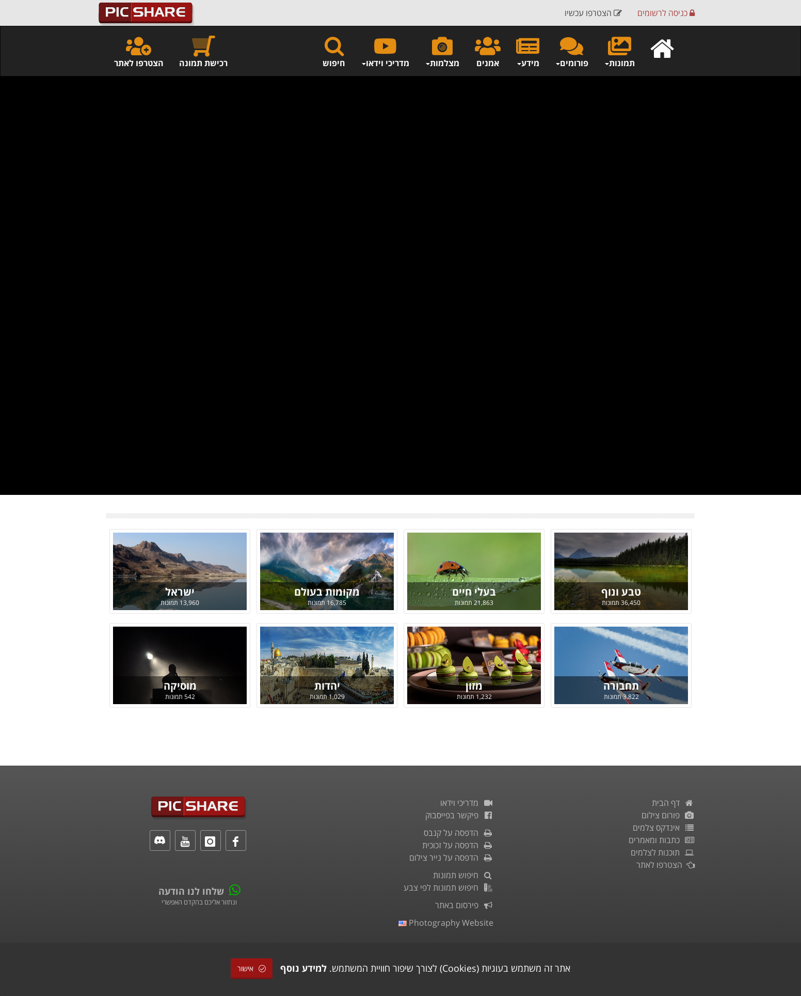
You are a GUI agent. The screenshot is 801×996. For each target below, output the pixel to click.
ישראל (180, 592)
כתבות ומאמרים (662, 840)
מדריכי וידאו (466, 802)
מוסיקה (180, 686)
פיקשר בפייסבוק (459, 815)
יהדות (327, 686)
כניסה (666, 13)
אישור (251, 968)
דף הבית (673, 802)
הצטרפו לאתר (139, 51)
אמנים (488, 51)
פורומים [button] (571, 51)
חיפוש (334, 51)
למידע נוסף (303, 968)
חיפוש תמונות (463, 875)
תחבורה (621, 686)
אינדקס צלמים (664, 827)
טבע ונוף (621, 592)
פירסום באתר (464, 905)
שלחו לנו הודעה (191, 891)
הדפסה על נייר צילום (451, 857)
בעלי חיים (474, 592)
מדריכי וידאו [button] (385, 51)
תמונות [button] (619, 51)
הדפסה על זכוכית (457, 845)
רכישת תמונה (203, 51)
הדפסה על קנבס (458, 832)
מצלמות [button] (442, 51)
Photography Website (445, 922)
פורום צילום (668, 815)
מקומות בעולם (327, 592)
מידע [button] (527, 51)
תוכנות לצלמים (663, 852)
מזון (474, 686)
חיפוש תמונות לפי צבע (448, 887)
